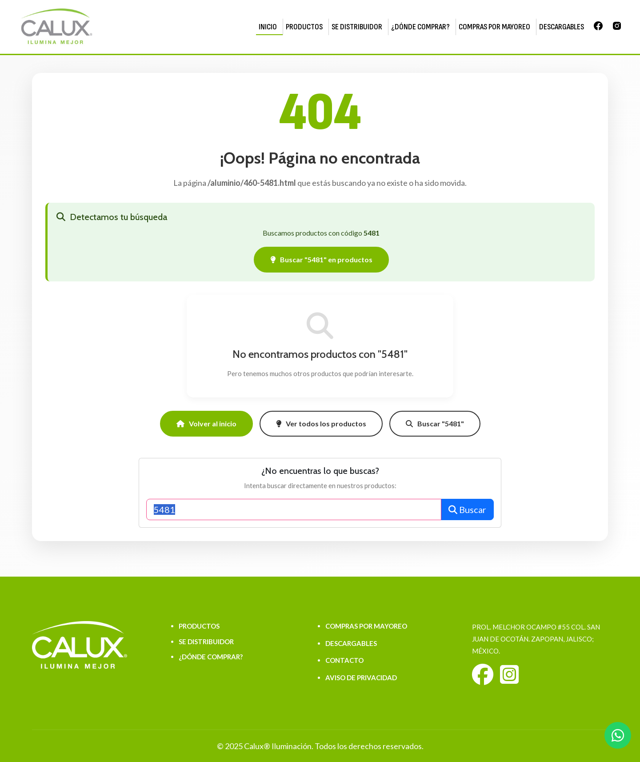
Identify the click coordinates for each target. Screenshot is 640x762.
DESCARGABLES (561, 27)
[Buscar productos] (293, 509)
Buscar (467, 509)
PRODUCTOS (304, 27)
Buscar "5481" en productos (321, 259)
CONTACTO (344, 660)
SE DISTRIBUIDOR (357, 27)
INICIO (268, 27)
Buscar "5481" (435, 423)
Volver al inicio (206, 423)
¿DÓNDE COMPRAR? (420, 27)
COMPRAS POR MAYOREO (494, 27)
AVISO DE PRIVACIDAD (361, 678)
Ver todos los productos (321, 423)
